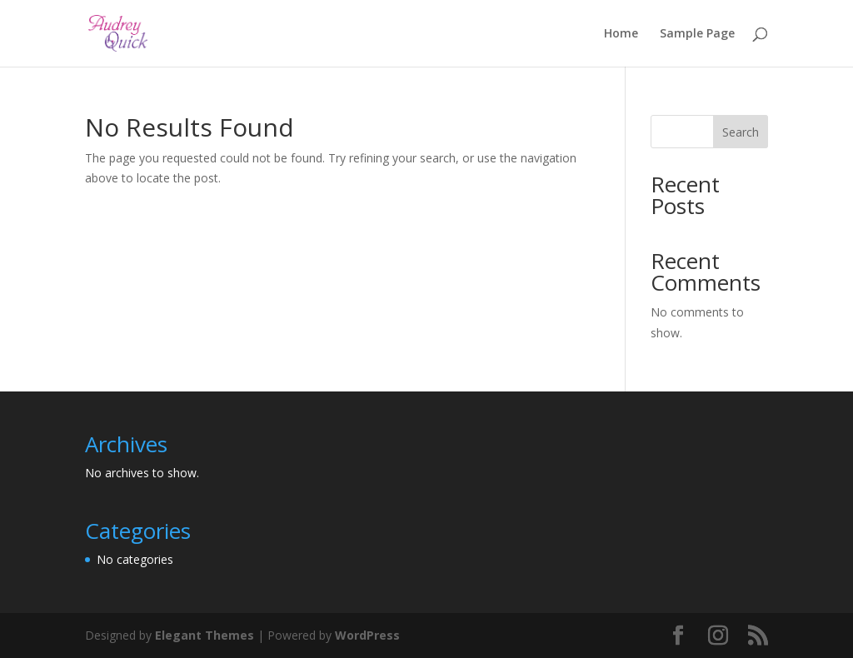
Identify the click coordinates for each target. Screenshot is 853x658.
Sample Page (697, 34)
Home (621, 34)
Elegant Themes (204, 635)
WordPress (367, 635)
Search (740, 132)
